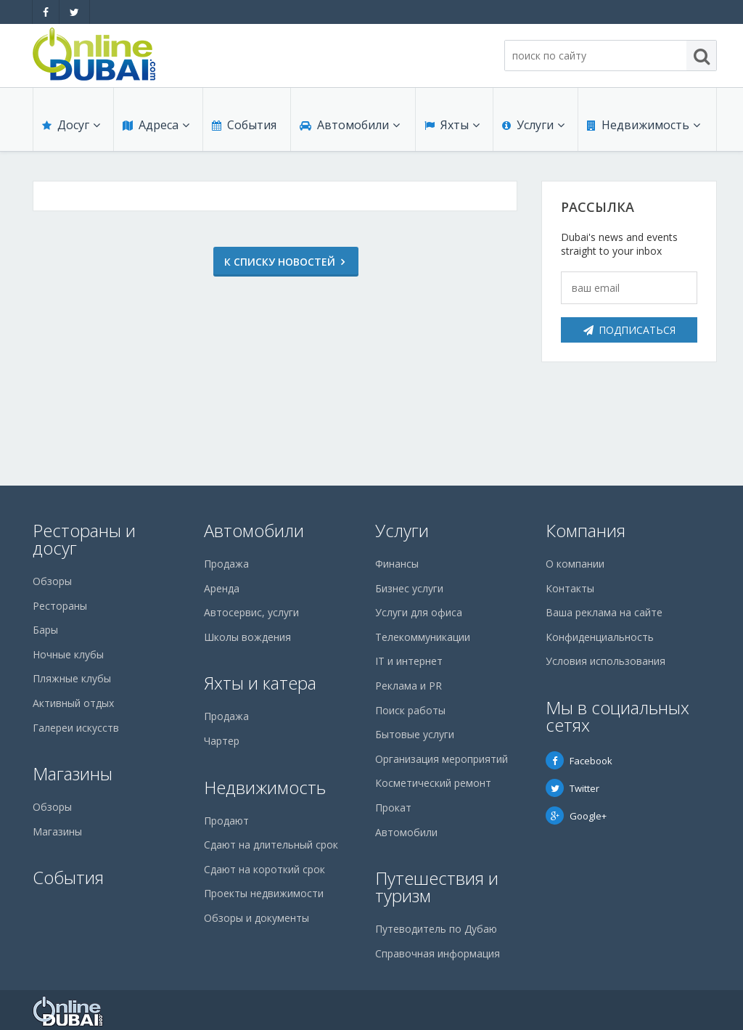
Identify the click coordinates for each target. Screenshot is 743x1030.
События (244, 125)
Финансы (397, 564)
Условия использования (605, 661)
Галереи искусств (76, 728)
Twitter (572, 788)
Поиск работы (410, 710)
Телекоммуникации (422, 637)
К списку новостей (268, 262)
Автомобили (350, 125)
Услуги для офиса (418, 612)
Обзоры (52, 581)
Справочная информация (437, 953)
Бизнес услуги (409, 588)
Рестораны (60, 606)
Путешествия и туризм (436, 886)
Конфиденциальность (600, 637)
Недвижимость (643, 125)
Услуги (533, 125)
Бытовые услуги (414, 734)
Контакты (570, 588)
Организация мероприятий (441, 759)
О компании (575, 564)
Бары (45, 630)
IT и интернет (409, 661)
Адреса (156, 125)
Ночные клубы (68, 654)
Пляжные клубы (72, 678)
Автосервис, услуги (251, 612)
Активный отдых (73, 703)
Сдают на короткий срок (264, 869)
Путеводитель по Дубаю (436, 929)
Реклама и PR (408, 685)
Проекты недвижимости (264, 893)
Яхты (452, 125)
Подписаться (629, 330)
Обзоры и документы (256, 918)
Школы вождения (247, 637)
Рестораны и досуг (84, 539)
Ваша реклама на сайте (604, 612)
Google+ (576, 815)
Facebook (579, 760)
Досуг (71, 125)
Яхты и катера (260, 683)
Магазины (72, 773)
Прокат (393, 807)
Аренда (221, 588)
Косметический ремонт (433, 783)
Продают (226, 820)
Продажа (226, 564)
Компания (585, 530)
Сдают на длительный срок (271, 844)
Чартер (221, 741)
